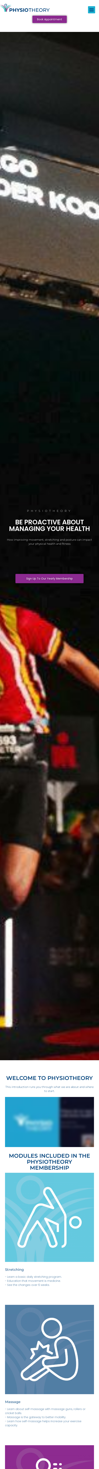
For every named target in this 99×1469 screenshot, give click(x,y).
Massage (12, 1402)
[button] (91, 10)
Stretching (14, 1270)
